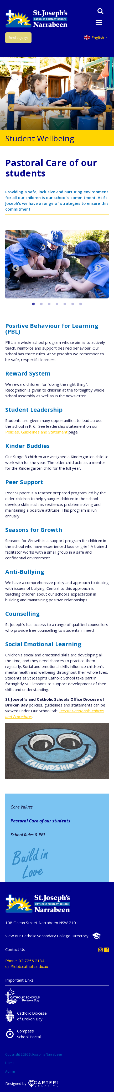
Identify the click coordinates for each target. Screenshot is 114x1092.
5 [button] (65, 304)
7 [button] (80, 304)
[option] (57, 265)
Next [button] (98, 268)
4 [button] (57, 304)
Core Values (22, 807)
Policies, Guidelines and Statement (36, 432)
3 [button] (49, 304)
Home (9, 1063)
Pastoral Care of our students (40, 821)
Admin (10, 1071)
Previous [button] (16, 268)
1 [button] (33, 304)
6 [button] (72, 304)
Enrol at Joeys (18, 37)
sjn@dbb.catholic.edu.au (26, 966)
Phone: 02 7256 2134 (24, 960)
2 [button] (41, 304)
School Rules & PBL (28, 835)
